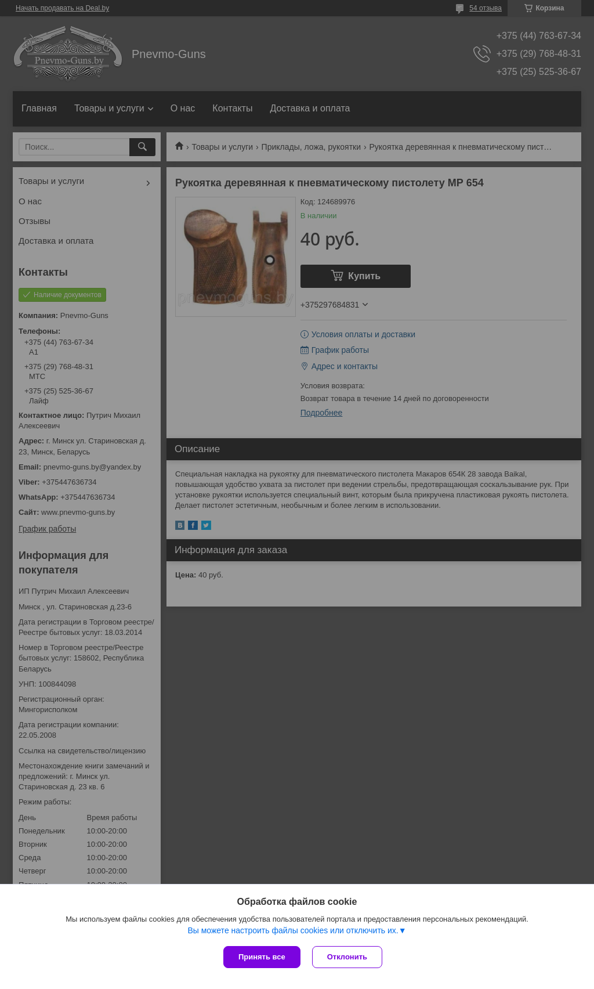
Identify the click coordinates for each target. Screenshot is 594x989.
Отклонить (347, 956)
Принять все (261, 956)
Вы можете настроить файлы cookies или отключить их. (292, 930)
